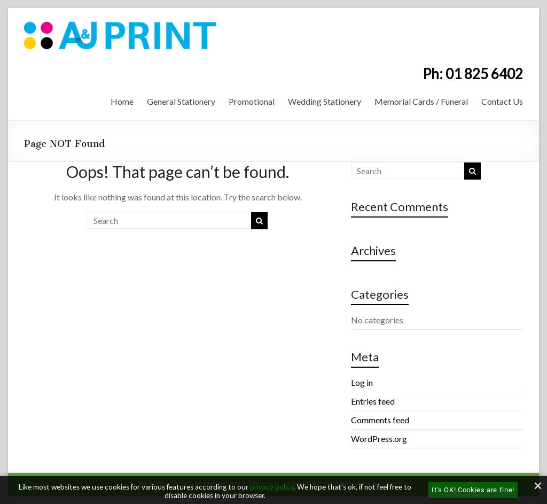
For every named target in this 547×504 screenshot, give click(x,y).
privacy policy (272, 487)
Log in (362, 382)
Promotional (252, 101)
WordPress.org (379, 438)
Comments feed (380, 420)
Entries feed (373, 401)
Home (122, 101)
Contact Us (502, 101)
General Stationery (181, 101)
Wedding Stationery (324, 101)
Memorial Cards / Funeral (421, 101)
